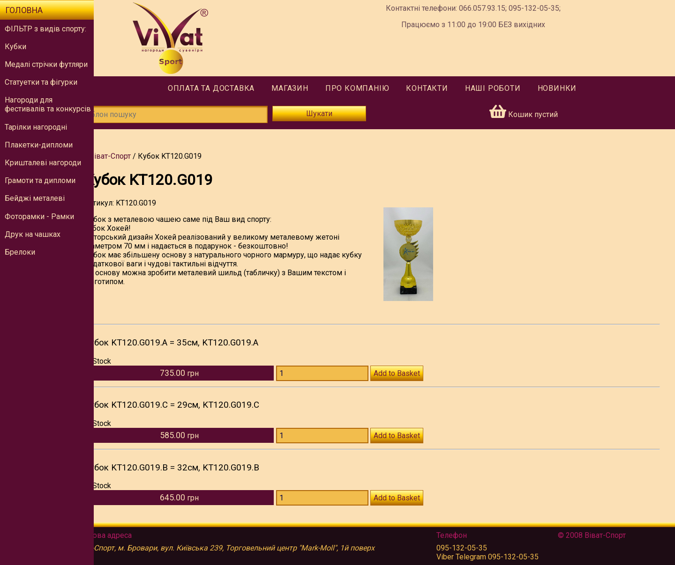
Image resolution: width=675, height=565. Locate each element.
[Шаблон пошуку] (192, 114)
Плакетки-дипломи (39, 144)
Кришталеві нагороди (43, 162)
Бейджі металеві (35, 198)
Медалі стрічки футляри (46, 64)
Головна (24, 10)
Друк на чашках (32, 234)
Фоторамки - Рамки (39, 216)
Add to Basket (413, 373)
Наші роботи (505, 88)
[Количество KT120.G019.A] (338, 373)
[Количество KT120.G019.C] (338, 435)
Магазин (302, 88)
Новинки (569, 88)
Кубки (15, 46)
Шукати (333, 113)
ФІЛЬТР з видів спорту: (45, 28)
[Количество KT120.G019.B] (338, 498)
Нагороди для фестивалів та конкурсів (48, 104)
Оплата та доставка (223, 88)
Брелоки (20, 252)
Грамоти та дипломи (40, 180)
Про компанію (370, 88)
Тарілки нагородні (36, 127)
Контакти (439, 88)
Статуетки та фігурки (41, 82)
